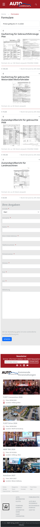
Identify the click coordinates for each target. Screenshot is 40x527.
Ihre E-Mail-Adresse (10, 236)
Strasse (5, 263)
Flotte (18, 501)
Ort (4, 281)
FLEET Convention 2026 (13, 397)
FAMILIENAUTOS (34, 497)
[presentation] (18, 325)
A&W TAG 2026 (9, 449)
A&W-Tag (32, 510)
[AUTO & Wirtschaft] (20, 4)
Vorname (6, 218)
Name (5, 227)
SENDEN (7, 339)
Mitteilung (6, 290)
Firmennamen (8, 254)
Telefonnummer (9, 245)
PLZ (4, 272)
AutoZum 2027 (9, 475)
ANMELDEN (34, 362)
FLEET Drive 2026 (10, 423)
